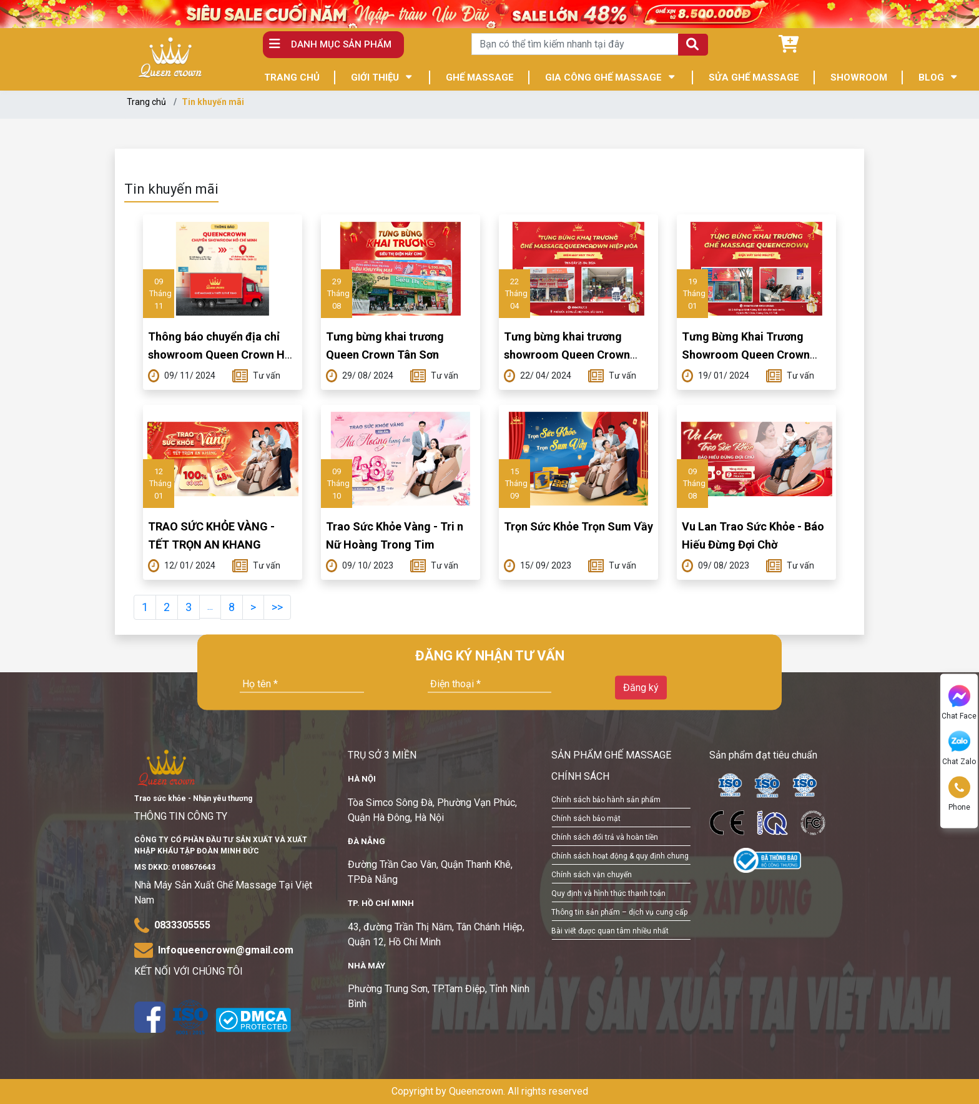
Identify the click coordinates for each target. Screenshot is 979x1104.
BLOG (931, 77)
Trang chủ (146, 102)
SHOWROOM (858, 77)
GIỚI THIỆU (375, 77)
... (210, 606)
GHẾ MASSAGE (480, 77)
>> (277, 607)
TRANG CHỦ (292, 77)
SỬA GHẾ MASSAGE (754, 77)
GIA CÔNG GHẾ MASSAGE (603, 77)
